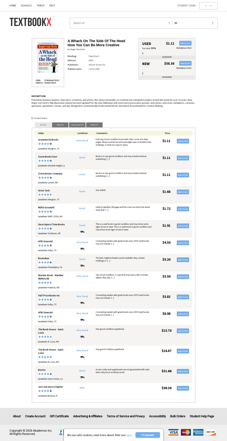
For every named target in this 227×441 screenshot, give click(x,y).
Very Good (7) (77, 124)
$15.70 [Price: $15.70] (167, 330)
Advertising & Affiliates (87, 416)
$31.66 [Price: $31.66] (167, 371)
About (17, 416)
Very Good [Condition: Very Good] (82, 140)
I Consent (147, 435)
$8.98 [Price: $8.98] (166, 313)
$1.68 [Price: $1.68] (166, 191)
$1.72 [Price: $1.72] (166, 208)
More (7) (94, 124)
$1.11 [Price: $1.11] (166, 141)
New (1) (60, 124)
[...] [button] (108, 159)
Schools (26, 5)
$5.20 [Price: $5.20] (166, 259)
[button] (208, 5)
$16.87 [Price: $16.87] (167, 351)
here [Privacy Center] (128, 435)
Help (52, 5)
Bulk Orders (177, 416)
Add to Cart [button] (185, 43)
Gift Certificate (59, 416)
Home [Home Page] (13, 5)
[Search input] (143, 23)
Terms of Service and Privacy (126, 416)
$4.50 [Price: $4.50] (166, 242)
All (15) (43, 124)
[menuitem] (14, 4)
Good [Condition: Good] (82, 157)
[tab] (43, 124)
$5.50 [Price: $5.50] (166, 276)
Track (40, 5)
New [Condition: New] (82, 387)
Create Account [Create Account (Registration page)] (35, 416)
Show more (167, 57)
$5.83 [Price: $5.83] (166, 296)
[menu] (208, 5)
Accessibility (157, 416)
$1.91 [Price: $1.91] (166, 225)
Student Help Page (202, 416)
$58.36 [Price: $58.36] (167, 388)
